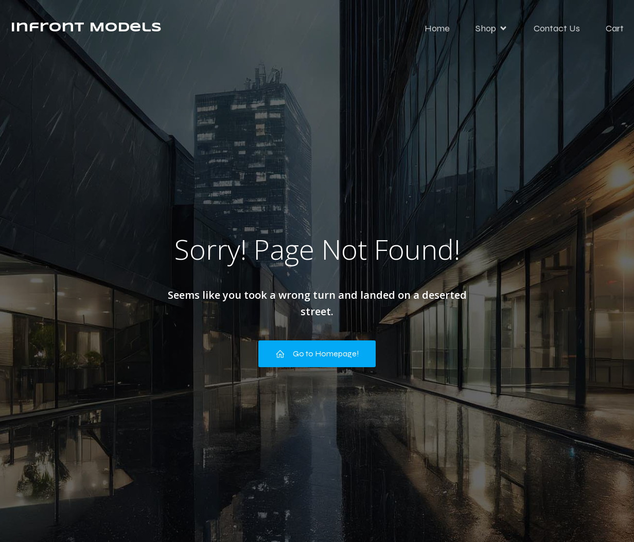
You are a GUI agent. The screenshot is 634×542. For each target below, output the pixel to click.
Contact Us (557, 28)
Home (437, 28)
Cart (615, 28)
